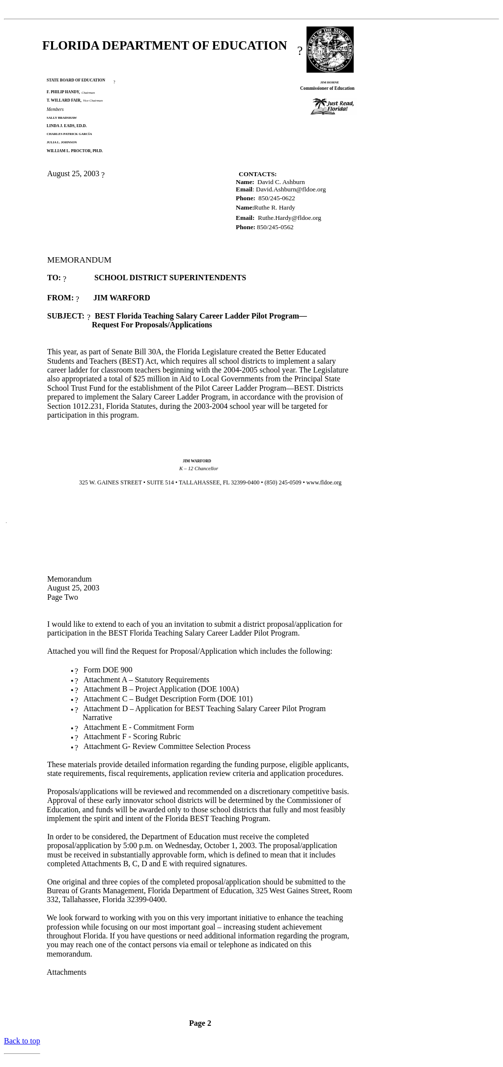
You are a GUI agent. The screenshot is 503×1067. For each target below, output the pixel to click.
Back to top (22, 1041)
